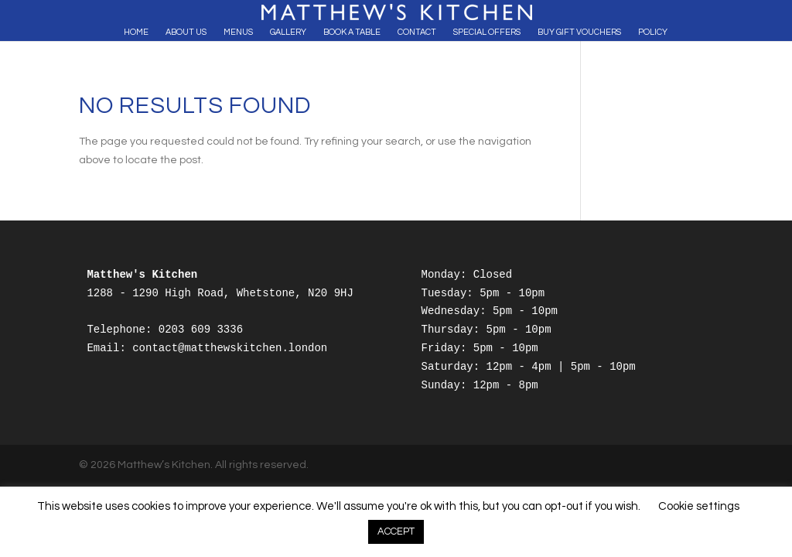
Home (136, 32)
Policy (652, 32)
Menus (238, 32)
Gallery (288, 32)
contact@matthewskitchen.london (229, 348)
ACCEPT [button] (396, 531)
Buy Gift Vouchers (579, 32)
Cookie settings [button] (698, 506)
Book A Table (352, 32)
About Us (186, 32)
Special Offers (487, 32)
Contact (417, 32)
